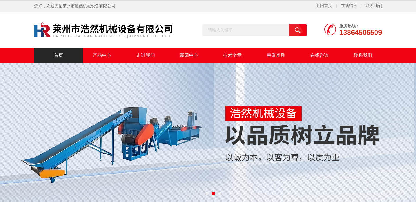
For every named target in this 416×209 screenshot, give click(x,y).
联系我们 (374, 5)
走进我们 (145, 55)
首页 (58, 55)
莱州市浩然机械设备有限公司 (89, 6)
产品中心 (102, 55)
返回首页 (324, 5)
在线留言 (349, 5)
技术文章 (232, 55)
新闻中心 (189, 55)
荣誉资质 (276, 55)
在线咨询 (319, 55)
